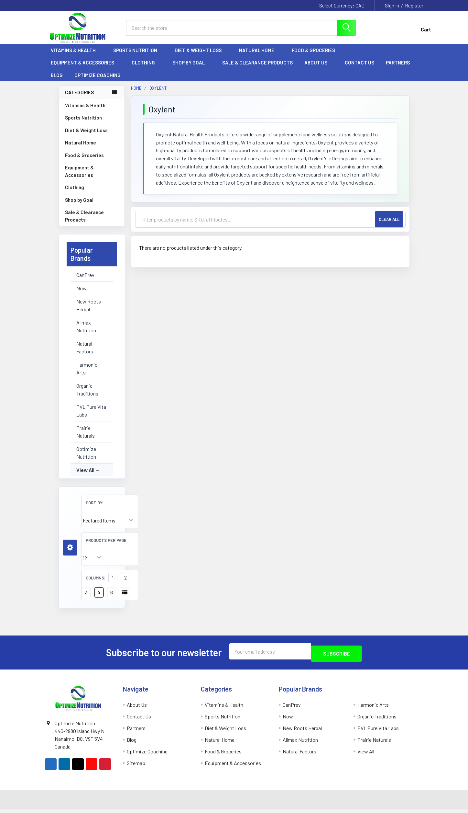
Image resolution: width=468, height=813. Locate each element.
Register (414, 5)
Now (81, 294)
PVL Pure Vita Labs (91, 416)
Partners (401, 68)
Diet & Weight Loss (201, 56)
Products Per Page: (107, 546)
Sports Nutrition (138, 56)
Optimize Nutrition (86, 458)
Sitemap (136, 766)
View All (85, 476)
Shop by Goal (191, 68)
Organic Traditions (87, 395)
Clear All (389, 225)
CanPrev (85, 281)
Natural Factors (84, 353)
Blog (57, 81)
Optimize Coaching (97, 81)
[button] (70, 553)
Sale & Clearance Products (257, 68)
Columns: (95, 583)
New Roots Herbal (88, 311)
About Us (318, 68)
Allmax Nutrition (86, 332)
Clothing (146, 68)
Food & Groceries (316, 56)
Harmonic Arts (86, 374)
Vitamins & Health (76, 56)
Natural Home (259, 56)
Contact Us (359, 68)
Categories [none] (79, 98)
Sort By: (94, 508)
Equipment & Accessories (85, 68)
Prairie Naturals (85, 437)
